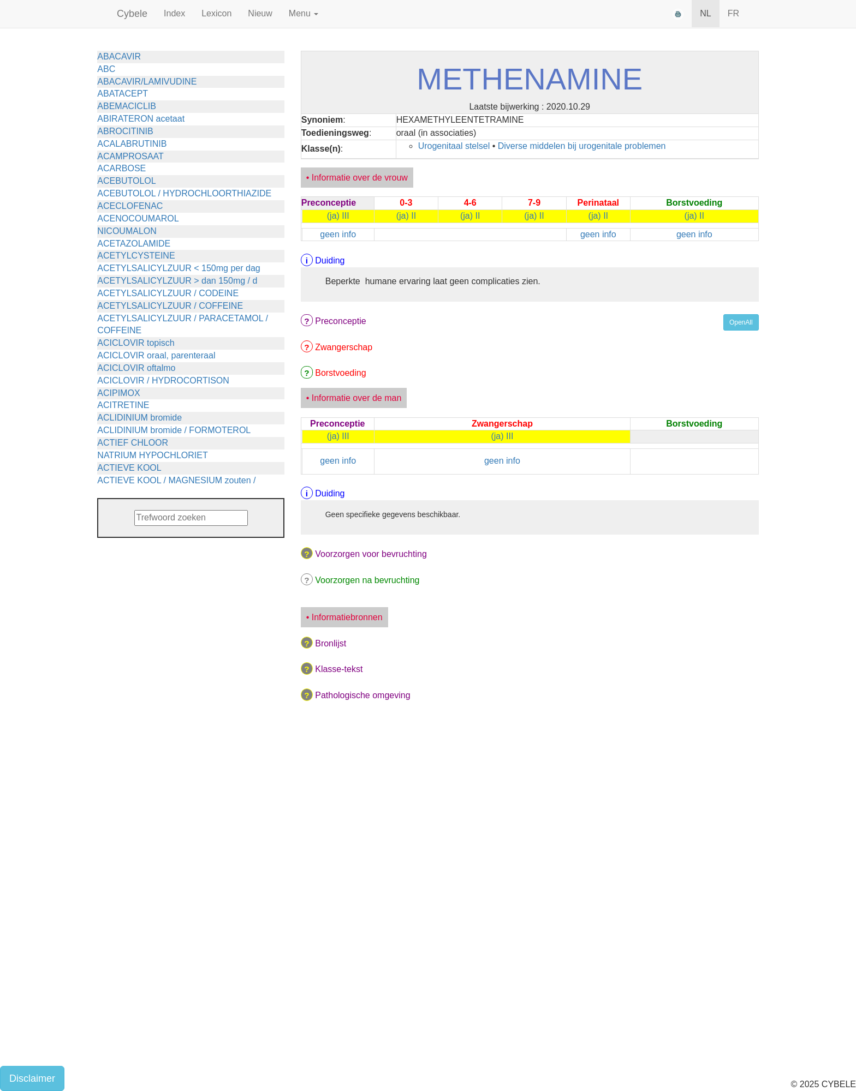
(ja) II (406, 215)
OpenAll (741, 322)
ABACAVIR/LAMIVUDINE (147, 81)
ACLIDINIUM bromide (139, 417)
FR (733, 13)
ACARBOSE (121, 168)
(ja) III (338, 215)
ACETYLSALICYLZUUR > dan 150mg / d (177, 280)
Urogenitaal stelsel (454, 146)
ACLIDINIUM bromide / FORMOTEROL (174, 430)
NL (705, 13)
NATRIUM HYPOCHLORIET (152, 455)
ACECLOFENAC (130, 206)
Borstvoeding (340, 372)
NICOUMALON (126, 231)
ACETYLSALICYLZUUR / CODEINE (168, 293)
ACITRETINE (123, 405)
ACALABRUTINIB (132, 143)
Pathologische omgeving (362, 695)
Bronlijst (330, 643)
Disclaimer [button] (32, 1078)
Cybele (132, 13)
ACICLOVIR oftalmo (136, 368)
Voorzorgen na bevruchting (367, 580)
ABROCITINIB (125, 131)
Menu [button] (303, 13)
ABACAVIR (119, 56)
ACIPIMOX (118, 393)
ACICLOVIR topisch (135, 342)
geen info (338, 234)
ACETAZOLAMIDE (133, 243)
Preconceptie (340, 321)
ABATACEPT (122, 93)
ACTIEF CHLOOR (132, 442)
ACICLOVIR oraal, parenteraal (156, 355)
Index (174, 13)
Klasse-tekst (338, 669)
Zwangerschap (343, 347)
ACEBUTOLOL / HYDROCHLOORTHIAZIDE (184, 193)
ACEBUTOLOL (126, 180)
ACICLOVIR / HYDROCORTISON (163, 380)
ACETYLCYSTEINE (136, 255)
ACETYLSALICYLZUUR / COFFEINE (170, 305)
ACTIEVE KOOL (129, 467)
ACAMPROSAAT (130, 156)
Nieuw (260, 13)
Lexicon (216, 13)
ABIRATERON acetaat (141, 118)
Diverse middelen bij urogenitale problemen (582, 146)
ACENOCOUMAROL (138, 218)
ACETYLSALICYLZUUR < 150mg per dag (178, 268)
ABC (106, 69)
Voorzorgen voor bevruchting (371, 554)
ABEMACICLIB (126, 106)
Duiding (329, 260)
